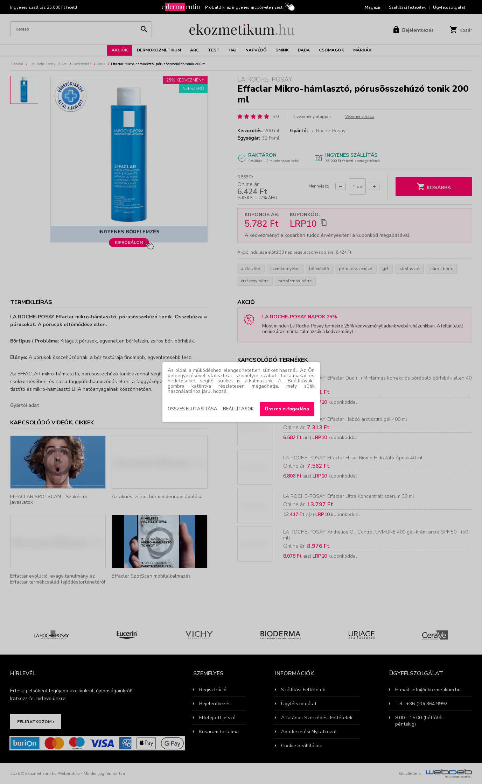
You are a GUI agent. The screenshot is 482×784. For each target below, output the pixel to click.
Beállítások (238, 409)
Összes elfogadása (287, 409)
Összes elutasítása (192, 409)
